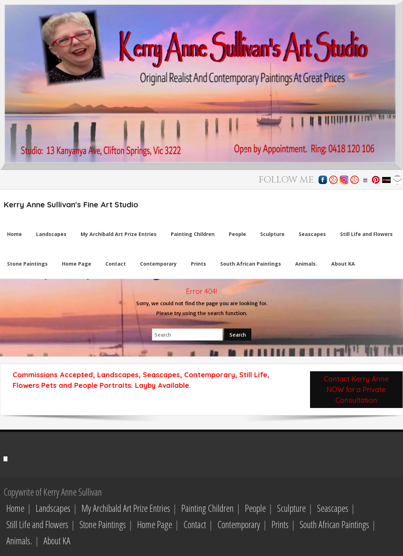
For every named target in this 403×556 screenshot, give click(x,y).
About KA (56, 540)
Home (15, 508)
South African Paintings (334, 524)
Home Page (154, 524)
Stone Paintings (103, 524)
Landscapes (53, 508)
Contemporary (238, 524)
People (255, 508)
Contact (194, 524)
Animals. (19, 540)
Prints (279, 524)
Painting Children (207, 508)
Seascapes (332, 508)
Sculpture (291, 508)
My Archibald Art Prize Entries (126, 508)
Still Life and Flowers (37, 524)
